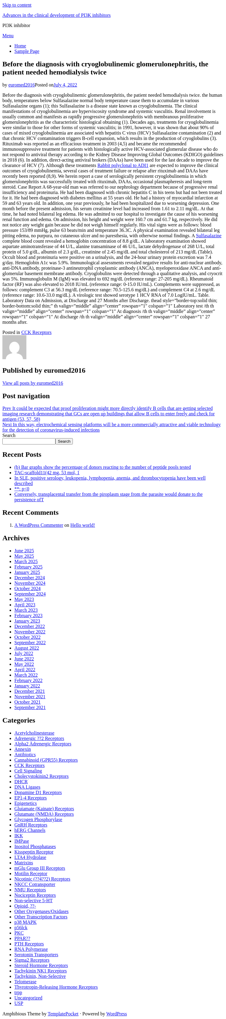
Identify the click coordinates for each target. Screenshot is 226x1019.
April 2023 (24, 604)
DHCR (21, 781)
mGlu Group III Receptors (39, 868)
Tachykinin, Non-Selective (40, 976)
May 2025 (24, 556)
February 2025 (28, 566)
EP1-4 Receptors (30, 797)
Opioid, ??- (25, 905)
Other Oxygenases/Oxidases (41, 911)
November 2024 (30, 583)
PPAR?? (22, 938)
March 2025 (26, 561)
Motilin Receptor (30, 873)
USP (18, 1003)
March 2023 (26, 610)
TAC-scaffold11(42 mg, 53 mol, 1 (46, 472)
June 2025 (24, 550)
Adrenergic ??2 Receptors (39, 738)
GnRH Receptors (30, 824)
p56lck (21, 927)
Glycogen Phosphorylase (38, 819)
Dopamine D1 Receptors (38, 792)
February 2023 (28, 615)
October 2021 (27, 702)
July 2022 (23, 653)
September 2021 (30, 707)
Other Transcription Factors (40, 916)
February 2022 (28, 680)
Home (20, 45)
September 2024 (30, 593)
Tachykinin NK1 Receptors (40, 970)
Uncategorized (28, 997)
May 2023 (24, 599)
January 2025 (27, 572)
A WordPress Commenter (38, 525)
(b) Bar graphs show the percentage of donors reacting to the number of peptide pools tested (102, 467)
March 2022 (26, 675)
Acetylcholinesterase (34, 732)
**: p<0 (21, 488)
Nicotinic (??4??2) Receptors (42, 878)
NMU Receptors (30, 889)
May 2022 (24, 664)
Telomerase (25, 981)
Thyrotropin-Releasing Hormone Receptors (56, 987)
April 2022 (24, 669)
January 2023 (27, 620)
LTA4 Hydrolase (30, 857)
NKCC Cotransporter (34, 884)
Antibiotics (25, 754)
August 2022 (26, 648)
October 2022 (27, 637)
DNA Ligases (27, 787)
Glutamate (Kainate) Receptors (44, 808)
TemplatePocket (63, 1013)
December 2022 (29, 626)
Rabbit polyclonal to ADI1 (122, 165)
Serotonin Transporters (36, 954)
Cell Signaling (28, 770)
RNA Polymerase (31, 949)
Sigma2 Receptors (31, 960)
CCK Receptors (36, 332)
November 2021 (30, 696)
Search (9, 435)
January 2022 (27, 685)
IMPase (21, 841)
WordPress (116, 1013)
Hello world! (82, 525)
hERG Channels (30, 830)
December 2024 (29, 577)
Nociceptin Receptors (35, 895)
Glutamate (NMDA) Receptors (44, 814)
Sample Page (26, 51)
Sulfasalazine (209, 235)
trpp (18, 992)
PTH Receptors (29, 943)
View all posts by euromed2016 (32, 383)
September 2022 (30, 642)
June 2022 (24, 658)
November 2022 (30, 631)
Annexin (22, 749)
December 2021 (29, 691)
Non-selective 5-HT (33, 900)
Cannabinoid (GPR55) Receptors (46, 760)
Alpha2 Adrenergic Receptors (42, 743)
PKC (19, 933)
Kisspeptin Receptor (33, 851)
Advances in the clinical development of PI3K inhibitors (56, 15)
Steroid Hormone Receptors (41, 965)
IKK (18, 835)
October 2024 (27, 588)
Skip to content (16, 5)
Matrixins (23, 862)
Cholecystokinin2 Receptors (41, 776)
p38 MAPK (25, 922)
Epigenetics (25, 803)
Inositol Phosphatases (35, 846)
